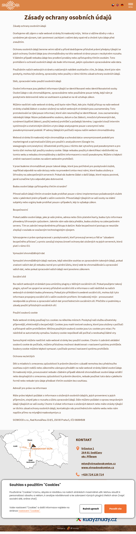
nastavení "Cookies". (29, 510)
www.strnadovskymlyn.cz (97, 467)
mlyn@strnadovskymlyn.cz (98, 463)
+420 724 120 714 (92, 474)
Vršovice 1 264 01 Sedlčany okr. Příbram (91, 452)
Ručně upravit (91, 508)
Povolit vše (115, 508)
